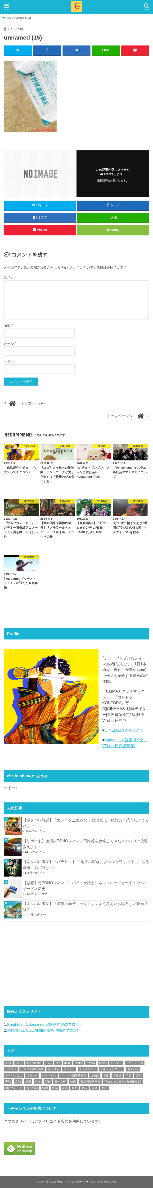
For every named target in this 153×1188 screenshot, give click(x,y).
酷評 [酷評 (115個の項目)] (104, 1088)
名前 (8, 325)
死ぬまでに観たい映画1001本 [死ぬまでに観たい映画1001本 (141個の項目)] (123, 1081)
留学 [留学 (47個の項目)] (45, 1088)
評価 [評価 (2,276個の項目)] (94, 1088)
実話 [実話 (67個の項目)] (8, 1081)
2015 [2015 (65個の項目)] (8, 1062)
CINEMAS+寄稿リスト (124, 730)
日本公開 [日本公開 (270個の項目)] (60, 1081)
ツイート (11, 787)
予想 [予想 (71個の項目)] (128, 1075)
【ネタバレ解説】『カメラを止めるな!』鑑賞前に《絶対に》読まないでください (86, 823)
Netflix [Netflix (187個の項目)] (78, 1062)
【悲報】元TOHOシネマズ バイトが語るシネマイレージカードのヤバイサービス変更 (85, 885)
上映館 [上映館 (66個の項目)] (94, 1075)
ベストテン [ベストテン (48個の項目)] (49, 1075)
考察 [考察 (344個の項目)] (65, 1088)
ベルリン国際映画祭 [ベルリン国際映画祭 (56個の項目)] (73, 1075)
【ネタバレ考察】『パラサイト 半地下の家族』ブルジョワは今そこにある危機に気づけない (86, 865)
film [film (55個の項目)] (58, 1062)
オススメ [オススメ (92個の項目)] (11, 1069)
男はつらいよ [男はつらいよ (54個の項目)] (13, 1088)
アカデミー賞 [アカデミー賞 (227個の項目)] (134, 1062)
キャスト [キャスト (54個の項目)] (53, 1069)
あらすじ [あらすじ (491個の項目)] (116, 1062)
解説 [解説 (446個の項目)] (84, 1088)
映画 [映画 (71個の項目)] (73, 1081)
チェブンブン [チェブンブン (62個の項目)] (87, 1069)
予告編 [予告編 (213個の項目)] (117, 1075)
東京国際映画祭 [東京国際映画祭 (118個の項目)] (90, 1081)
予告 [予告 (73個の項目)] (106, 1075)
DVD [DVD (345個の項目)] (48, 1062)
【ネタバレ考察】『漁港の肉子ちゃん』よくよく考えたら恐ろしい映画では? (85, 906)
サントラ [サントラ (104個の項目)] (69, 1069)
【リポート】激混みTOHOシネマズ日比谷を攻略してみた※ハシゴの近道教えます (85, 844)
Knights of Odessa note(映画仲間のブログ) (44, 1024)
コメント (10, 277)
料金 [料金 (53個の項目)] (38, 1081)
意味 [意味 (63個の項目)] (18, 1081)
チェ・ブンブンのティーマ (74, 1181)
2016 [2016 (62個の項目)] (19, 1062)
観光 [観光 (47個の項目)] (74, 1088)
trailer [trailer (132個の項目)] (102, 1062)
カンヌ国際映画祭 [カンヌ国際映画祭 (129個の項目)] (32, 1069)
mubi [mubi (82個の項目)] (67, 1062)
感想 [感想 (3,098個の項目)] (28, 1081)
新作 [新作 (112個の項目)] (48, 1081)
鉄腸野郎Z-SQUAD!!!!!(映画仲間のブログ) (42, 1030)
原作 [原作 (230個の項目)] (138, 1075)
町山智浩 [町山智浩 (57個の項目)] (32, 1088)
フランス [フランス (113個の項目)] (32, 1075)
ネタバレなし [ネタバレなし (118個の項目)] (13, 1075)
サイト (9, 361)
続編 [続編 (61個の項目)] (55, 1088)
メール (10, 343)
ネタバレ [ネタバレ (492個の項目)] (133, 1069)
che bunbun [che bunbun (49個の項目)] (33, 1062)
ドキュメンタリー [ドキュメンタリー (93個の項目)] (111, 1069)
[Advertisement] (39, 963)
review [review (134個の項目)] (91, 1062)
